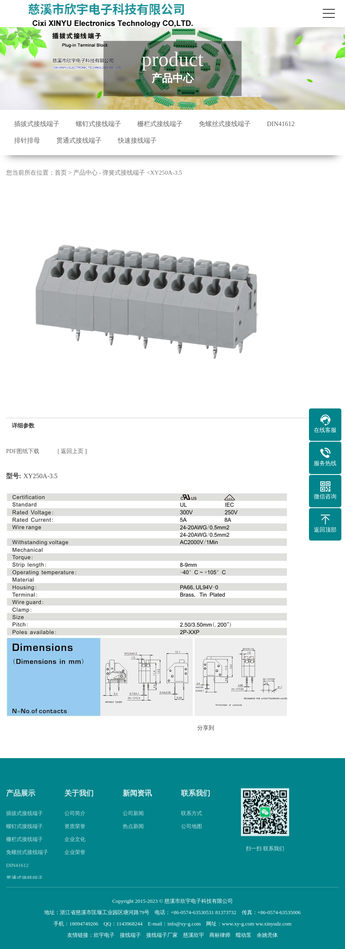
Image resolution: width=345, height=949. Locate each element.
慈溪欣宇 (193, 935)
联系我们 (195, 803)
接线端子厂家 (162, 935)
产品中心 (85, 172)
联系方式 (191, 823)
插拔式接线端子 (37, 123)
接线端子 (130, 935)
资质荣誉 (74, 836)
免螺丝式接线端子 (225, 123)
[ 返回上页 (70, 451)
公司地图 (191, 836)
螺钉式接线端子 (98, 123)
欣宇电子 (104, 935)
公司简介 (74, 823)
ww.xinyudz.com (274, 924)
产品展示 (20, 803)
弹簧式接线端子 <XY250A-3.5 (142, 172)
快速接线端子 (137, 140)
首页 (61, 172)
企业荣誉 (74, 862)
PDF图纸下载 (22, 451)
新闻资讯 (137, 803)
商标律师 (219, 935)
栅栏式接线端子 (160, 123)
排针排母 (27, 140)
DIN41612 (280, 123)
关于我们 (79, 803)
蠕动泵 (243, 935)
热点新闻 (133, 836)
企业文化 (74, 849)
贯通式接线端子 (79, 140)
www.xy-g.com (238, 924)
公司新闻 (133, 823)
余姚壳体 (267, 935)
